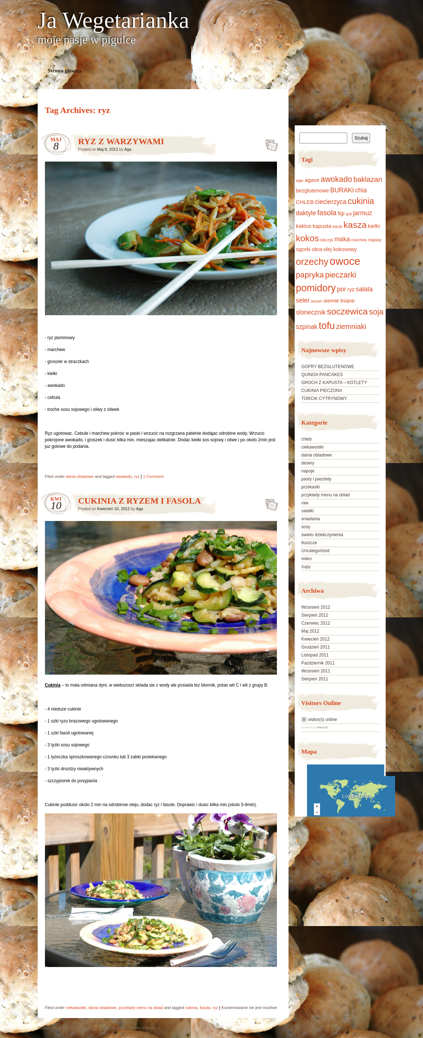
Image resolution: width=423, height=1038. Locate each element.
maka (342, 239)
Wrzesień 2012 (315, 607)
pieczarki (340, 274)
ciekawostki (76, 1007)
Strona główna (64, 70)
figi (341, 213)
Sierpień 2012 (314, 615)
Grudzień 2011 (315, 647)
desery (307, 463)
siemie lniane (338, 301)
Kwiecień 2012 (315, 639)
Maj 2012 (310, 631)
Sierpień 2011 (314, 678)
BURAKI (342, 190)
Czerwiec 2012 (315, 623)
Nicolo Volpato (142, 1028)
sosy (305, 526)
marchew (359, 240)
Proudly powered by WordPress (66, 1028)
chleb (306, 439)
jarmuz (362, 213)
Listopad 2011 (314, 655)
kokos (307, 238)
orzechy (312, 262)
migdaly (374, 240)
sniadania (310, 518)
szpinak (307, 326)
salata (364, 289)
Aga (128, 149)
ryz (137, 476)
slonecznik (310, 312)
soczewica (347, 311)
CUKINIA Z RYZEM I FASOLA (139, 500)
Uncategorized (315, 550)
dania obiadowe (80, 476)
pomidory (316, 288)
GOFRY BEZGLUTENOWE (327, 366)
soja (376, 311)
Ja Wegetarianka (113, 20)
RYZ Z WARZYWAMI (121, 141)
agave (312, 180)
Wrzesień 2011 (315, 671)
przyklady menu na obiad (141, 1007)
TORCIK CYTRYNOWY (324, 398)
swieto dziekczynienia (322, 534)
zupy (305, 566)
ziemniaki (351, 326)
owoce (344, 261)
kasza (355, 225)
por (341, 289)
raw (304, 502)
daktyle (306, 213)
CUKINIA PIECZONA (321, 390)
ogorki (303, 249)
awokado (124, 476)
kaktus (303, 226)
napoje (307, 471)
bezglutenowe (312, 190)
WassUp (322, 727)
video (306, 558)
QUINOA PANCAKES (322, 374)
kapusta (321, 226)
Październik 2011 (318, 663)
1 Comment (153, 476)
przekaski (310, 486)
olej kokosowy (340, 249)
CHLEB (305, 202)
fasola (205, 1007)
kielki (374, 226)
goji (349, 214)
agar (299, 180)
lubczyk (326, 240)
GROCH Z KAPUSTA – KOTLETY (334, 382)
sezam (316, 301)
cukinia (191, 1007)
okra (317, 249)
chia (361, 190)
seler (303, 300)
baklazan (367, 179)
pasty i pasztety (316, 479)
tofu (327, 325)
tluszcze (309, 542)
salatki (307, 510)
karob (338, 226)
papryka (310, 274)
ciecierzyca (331, 201)
